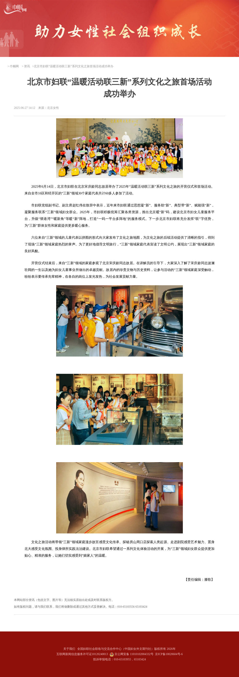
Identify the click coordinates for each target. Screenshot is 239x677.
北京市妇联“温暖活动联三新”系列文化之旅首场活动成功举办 (73, 66)
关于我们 (69, 648)
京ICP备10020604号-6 (169, 654)
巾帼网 (14, 66)
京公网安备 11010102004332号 (133, 654)
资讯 (27, 66)
